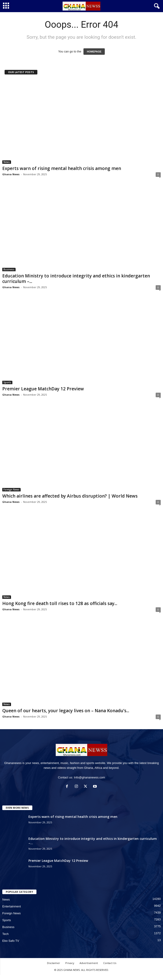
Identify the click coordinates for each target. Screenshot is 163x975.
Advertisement (89, 963)
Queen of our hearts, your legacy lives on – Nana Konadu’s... (65, 711)
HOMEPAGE (94, 51)
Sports (7, 382)
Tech (5, 934)
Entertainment (11, 906)
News (6, 162)
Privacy (69, 963)
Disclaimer (53, 963)
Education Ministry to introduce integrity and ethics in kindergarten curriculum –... (76, 278)
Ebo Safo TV (10, 940)
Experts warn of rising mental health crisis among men (61, 168)
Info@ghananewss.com (89, 777)
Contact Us (109, 963)
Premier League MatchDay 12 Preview (43, 389)
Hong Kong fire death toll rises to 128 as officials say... (59, 603)
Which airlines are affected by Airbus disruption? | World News (70, 496)
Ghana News (10, 174)
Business (8, 269)
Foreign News (11, 489)
